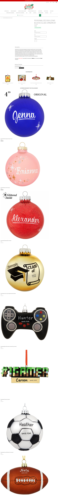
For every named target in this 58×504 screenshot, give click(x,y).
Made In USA (34, 12)
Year (34, 34)
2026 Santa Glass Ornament (50, 83)
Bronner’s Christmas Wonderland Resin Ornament (36, 83)
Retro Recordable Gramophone (21, 83)
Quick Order (47, 2)
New (26, 12)
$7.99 (36, 84)
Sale (50, 12)
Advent (30, 12)
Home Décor (46, 12)
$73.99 (22, 84)
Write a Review (21, 68)
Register (54, 2)
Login (50, 2)
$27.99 (50, 84)
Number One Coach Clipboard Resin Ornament (7, 83)
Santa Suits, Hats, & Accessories (20, 12)
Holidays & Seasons (40, 12)
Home (1, 17)
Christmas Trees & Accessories (10, 12)
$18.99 (7, 84)
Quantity (35, 38)
